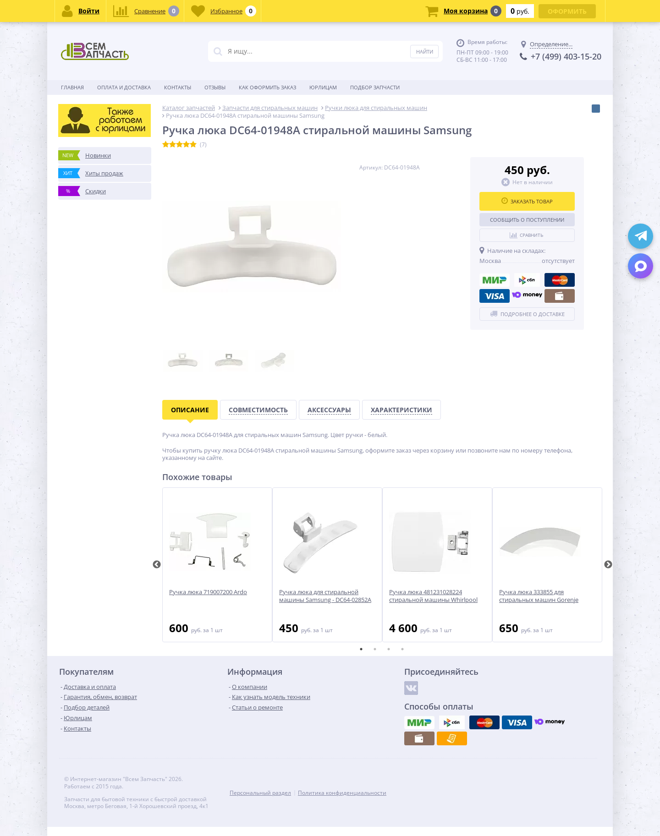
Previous (156, 564)
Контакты (177, 87)
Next (608, 564)
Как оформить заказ (267, 87)
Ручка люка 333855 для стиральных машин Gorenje (538, 596)
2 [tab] (375, 649)
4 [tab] (402, 649)
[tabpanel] (217, 564)
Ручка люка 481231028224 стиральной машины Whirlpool (433, 596)
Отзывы (215, 87)
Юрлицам (323, 87)
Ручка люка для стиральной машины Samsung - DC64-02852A (325, 596)
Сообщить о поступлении (527, 219)
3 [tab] (388, 649)
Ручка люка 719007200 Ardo (208, 592)
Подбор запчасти (375, 87)
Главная (72, 87)
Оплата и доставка (124, 87)
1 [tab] (361, 649)
